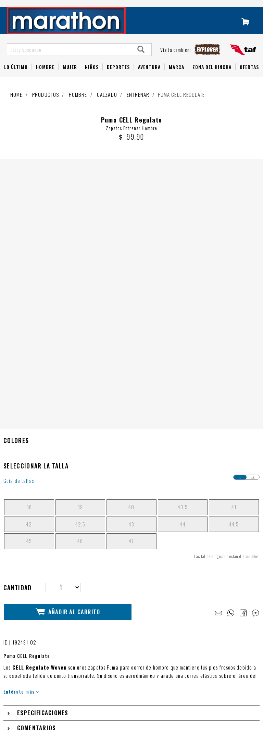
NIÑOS (92, 76)
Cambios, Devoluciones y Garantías (56, 654)
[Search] (141, 58)
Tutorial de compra (39, 626)
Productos (45, 103)
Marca (176, 76)
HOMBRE (45, 76)
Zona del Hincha (212, 76)
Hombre (78, 103)
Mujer (70, 76)
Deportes (118, 76)
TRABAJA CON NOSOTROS (125, 586)
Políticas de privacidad (44, 682)
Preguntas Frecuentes (42, 608)
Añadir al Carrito (68, 365)
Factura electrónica (40, 692)
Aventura (149, 76)
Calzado (107, 103)
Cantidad (17, 341)
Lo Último (16, 76)
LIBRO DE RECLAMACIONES (127, 599)
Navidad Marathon (39, 583)
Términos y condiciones (44, 664)
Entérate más (21, 445)
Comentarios (36, 482)
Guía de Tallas (35, 617)
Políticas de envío (39, 673)
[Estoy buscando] (69, 59)
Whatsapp (30, 645)
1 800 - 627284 (36, 636)
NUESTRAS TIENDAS (118, 573)
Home (16, 103)
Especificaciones (42, 467)
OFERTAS (249, 76)
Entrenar (138, 103)
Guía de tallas (18, 235)
